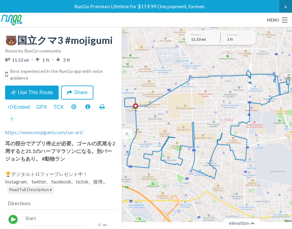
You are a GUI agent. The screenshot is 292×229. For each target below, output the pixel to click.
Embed (19, 107)
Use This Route (32, 92)
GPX (41, 107)
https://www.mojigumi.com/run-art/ (44, 132)
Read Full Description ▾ (30, 189)
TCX (59, 107)
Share (77, 92)
